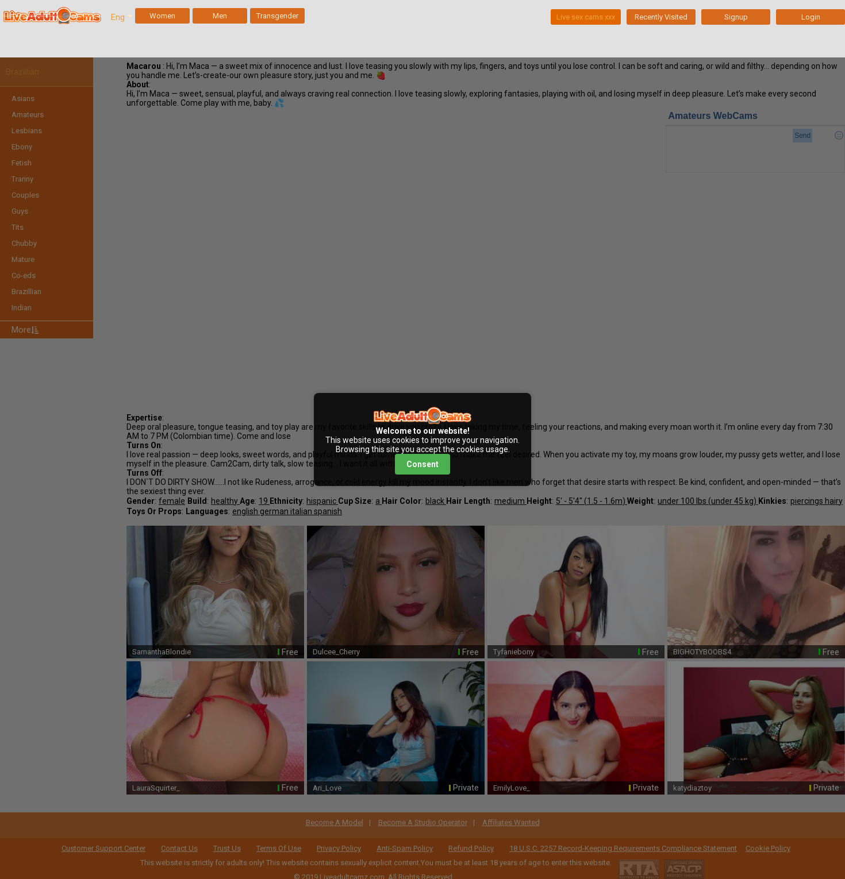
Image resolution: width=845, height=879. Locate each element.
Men (220, 15)
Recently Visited (661, 17)
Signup (736, 17)
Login (810, 17)
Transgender (277, 15)
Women (162, 15)
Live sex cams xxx (585, 17)
